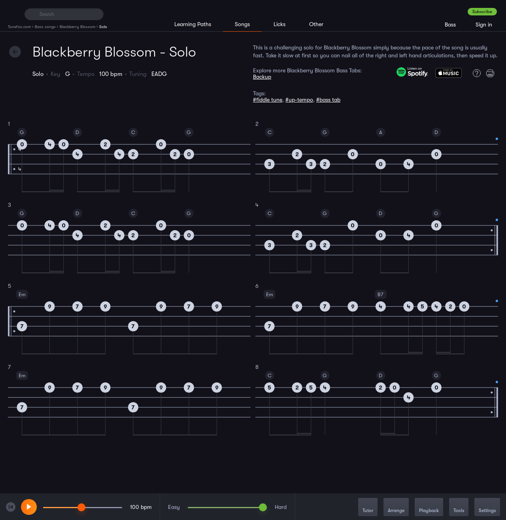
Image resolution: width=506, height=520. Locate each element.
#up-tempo (299, 99)
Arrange (396, 507)
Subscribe (482, 11)
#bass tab (328, 99)
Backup (262, 77)
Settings (487, 507)
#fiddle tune (267, 99)
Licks (279, 24)
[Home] (13, 14)
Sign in (484, 24)
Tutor (368, 507)
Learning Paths (192, 24)
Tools (458, 507)
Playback (429, 507)
